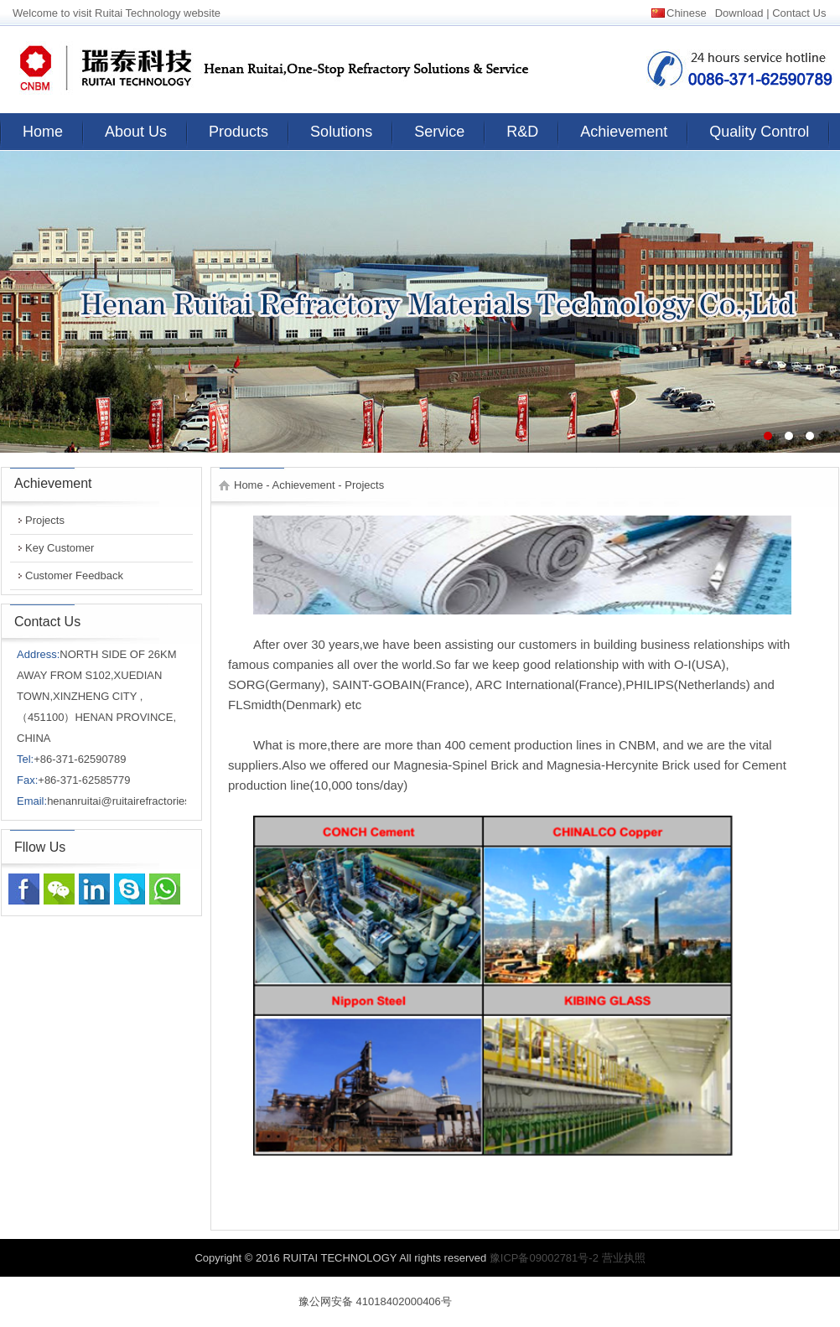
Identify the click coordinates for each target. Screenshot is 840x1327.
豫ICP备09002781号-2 (544, 1258)
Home (43, 131)
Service (439, 131)
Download (739, 13)
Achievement (623, 131)
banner (420, 302)
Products (238, 131)
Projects (45, 520)
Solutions (341, 131)
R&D (522, 131)
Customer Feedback (74, 575)
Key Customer (59, 548)
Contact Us (799, 13)
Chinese (686, 13)
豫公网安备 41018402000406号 (375, 1301)
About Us (136, 131)
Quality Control (759, 131)
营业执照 (624, 1258)
